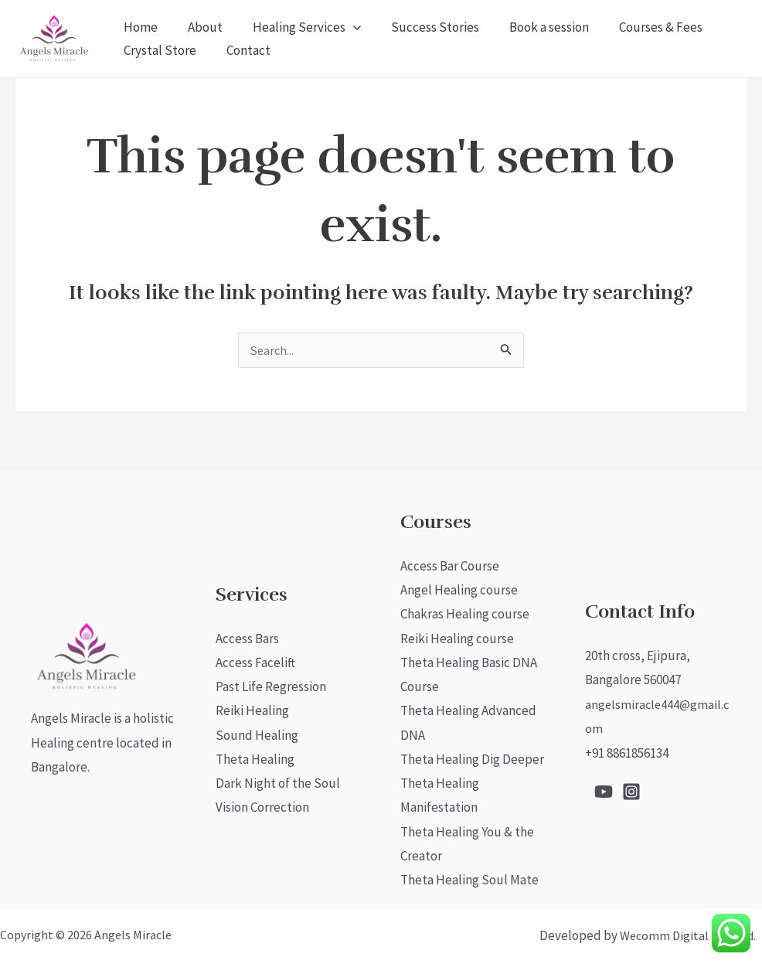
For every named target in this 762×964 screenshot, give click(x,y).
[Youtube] (603, 790)
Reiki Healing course (457, 635)
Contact (242, 50)
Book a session (531, 27)
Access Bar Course (449, 562)
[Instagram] (631, 790)
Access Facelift (255, 660)
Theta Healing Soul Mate (469, 879)
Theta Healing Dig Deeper (472, 757)
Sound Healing (257, 733)
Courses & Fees (639, 27)
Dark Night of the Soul (278, 782)
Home (138, 27)
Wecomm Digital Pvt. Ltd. (687, 935)
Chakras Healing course (464, 611)
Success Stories (421, 27)
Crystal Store (157, 50)
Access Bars (247, 635)
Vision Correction (262, 806)
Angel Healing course (459, 586)
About (199, 27)
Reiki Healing (252, 708)
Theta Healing (255, 757)
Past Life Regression (271, 684)
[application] (343, 27)
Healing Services (297, 27)
